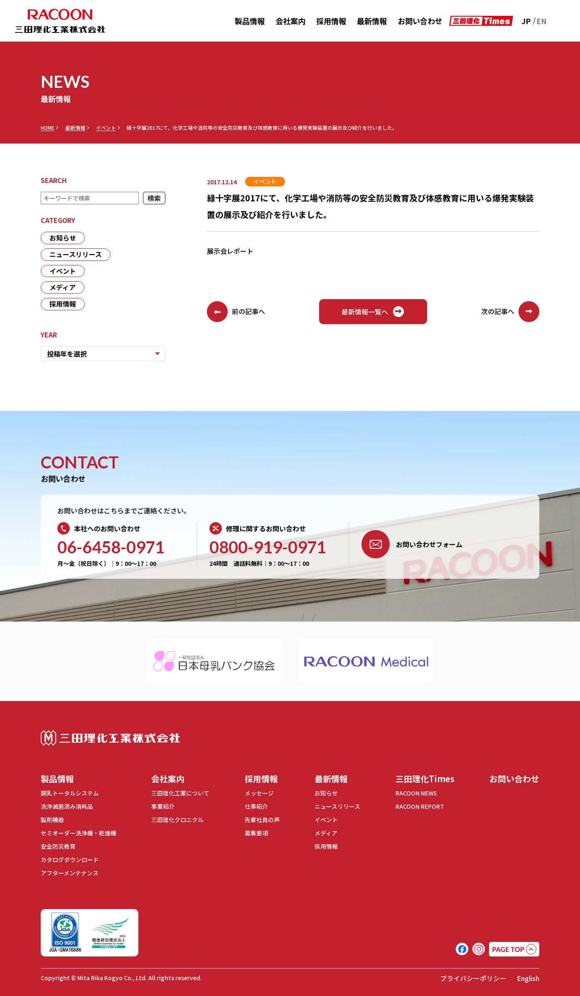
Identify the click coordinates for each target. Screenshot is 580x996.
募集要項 (256, 832)
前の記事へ (236, 311)
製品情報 (250, 20)
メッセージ (259, 793)
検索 (154, 198)
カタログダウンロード (70, 858)
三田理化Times (425, 779)
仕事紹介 (256, 806)
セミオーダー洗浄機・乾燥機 (78, 832)
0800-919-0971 (267, 547)
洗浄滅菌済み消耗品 (67, 806)
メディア (62, 288)
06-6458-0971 (111, 547)
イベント (106, 127)
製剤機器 (52, 819)
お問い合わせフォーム (411, 544)
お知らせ (62, 238)
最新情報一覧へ (373, 311)
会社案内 (290, 20)
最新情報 (372, 20)
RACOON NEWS (416, 793)
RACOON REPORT (420, 806)
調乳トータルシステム (70, 793)
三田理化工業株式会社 (110, 738)
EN (541, 21)
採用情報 (331, 20)
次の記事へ (510, 311)
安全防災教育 (58, 845)
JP (526, 21)
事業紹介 (162, 806)
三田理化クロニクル (177, 819)
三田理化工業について (180, 793)
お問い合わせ (420, 20)
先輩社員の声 (262, 819)
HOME (47, 127)
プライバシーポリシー (473, 976)
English (528, 976)
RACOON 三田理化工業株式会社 (60, 21)
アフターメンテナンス (69, 871)
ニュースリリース (75, 255)
